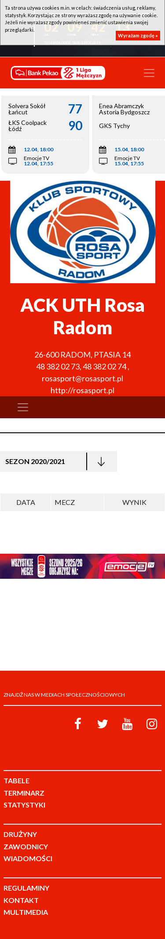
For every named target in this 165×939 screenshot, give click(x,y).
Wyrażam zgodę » (138, 35)
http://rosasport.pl (82, 390)
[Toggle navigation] (149, 73)
